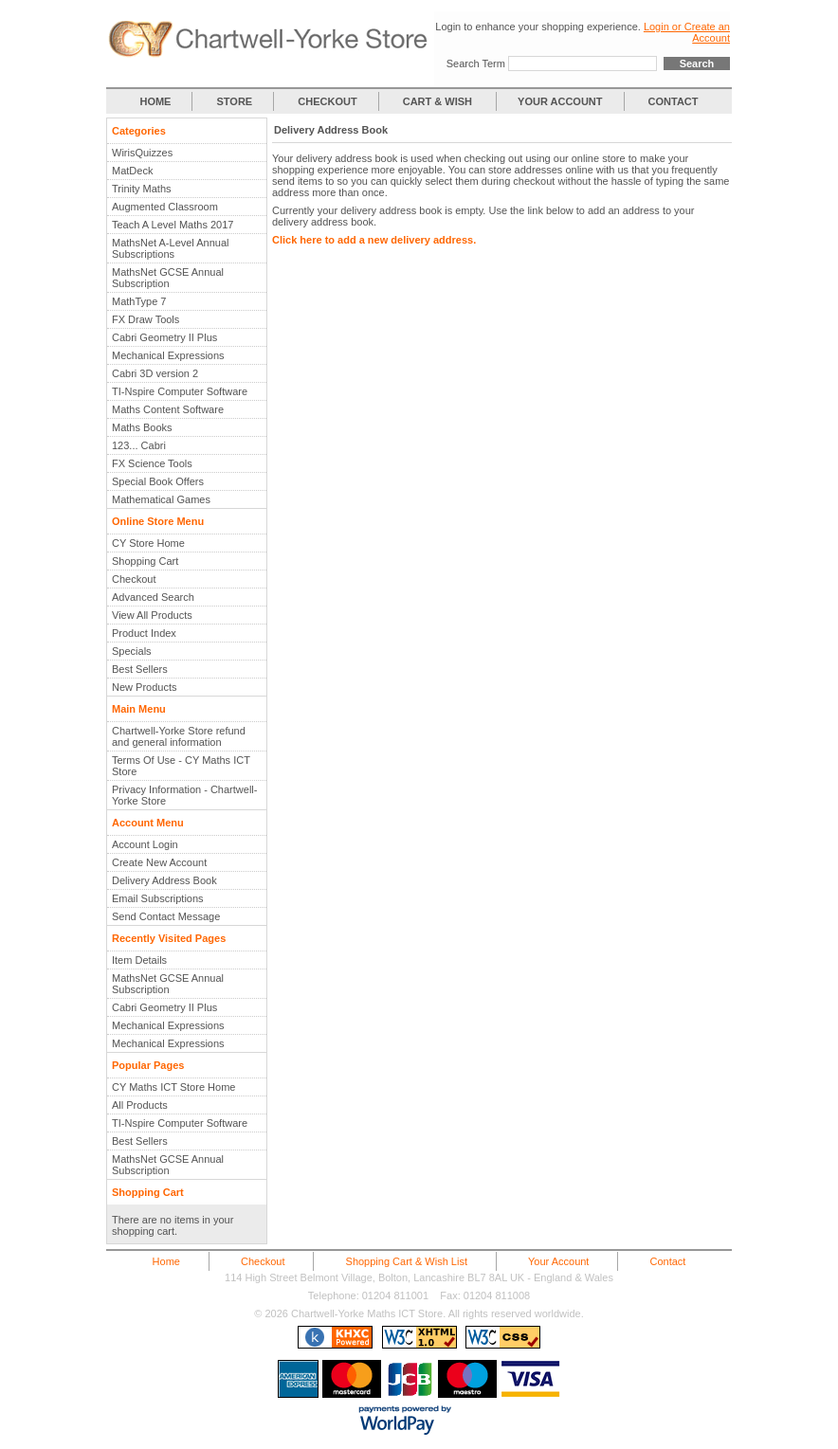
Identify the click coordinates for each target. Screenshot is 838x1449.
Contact (667, 1261)
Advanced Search (153, 597)
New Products (144, 687)
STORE (235, 101)
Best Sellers (140, 669)
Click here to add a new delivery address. (374, 239)
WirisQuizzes (142, 152)
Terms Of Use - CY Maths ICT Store (181, 765)
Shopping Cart (145, 561)
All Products (140, 1105)
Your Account (558, 1261)
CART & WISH (439, 101)
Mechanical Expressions (168, 355)
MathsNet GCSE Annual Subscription (168, 277)
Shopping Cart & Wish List (406, 1261)
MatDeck (132, 170)
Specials (132, 651)
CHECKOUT (327, 101)
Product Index (144, 633)
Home (166, 1261)
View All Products (152, 615)
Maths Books (142, 427)
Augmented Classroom (165, 206)
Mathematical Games (161, 499)
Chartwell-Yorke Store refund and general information (179, 736)
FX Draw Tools (145, 319)
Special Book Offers (158, 481)
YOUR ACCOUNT (560, 101)
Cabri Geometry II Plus (164, 337)
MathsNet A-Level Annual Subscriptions (170, 248)
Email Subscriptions (158, 898)
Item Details (139, 960)
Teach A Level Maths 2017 (172, 224)
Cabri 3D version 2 (155, 373)
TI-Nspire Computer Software (179, 391)
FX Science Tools (152, 463)
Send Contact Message (166, 916)
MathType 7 (139, 301)
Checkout (133, 579)
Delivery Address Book (164, 880)
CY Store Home (148, 543)
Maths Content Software (168, 409)
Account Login (145, 844)
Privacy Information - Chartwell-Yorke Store (184, 795)
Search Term (475, 63)
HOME (155, 101)
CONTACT (673, 101)
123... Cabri (139, 445)
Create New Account (159, 862)
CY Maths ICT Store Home (173, 1087)
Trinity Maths (142, 188)
